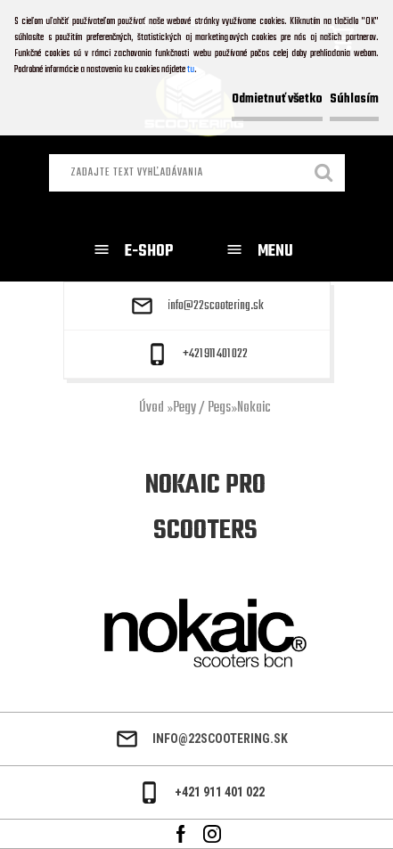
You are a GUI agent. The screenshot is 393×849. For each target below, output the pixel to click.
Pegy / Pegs (202, 408)
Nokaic (254, 408)
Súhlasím (354, 99)
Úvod (151, 408)
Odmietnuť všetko (277, 99)
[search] (324, 174)
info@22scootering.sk (216, 306)
